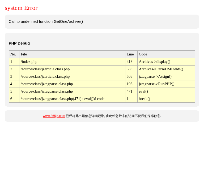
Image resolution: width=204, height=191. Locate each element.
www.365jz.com (54, 116)
